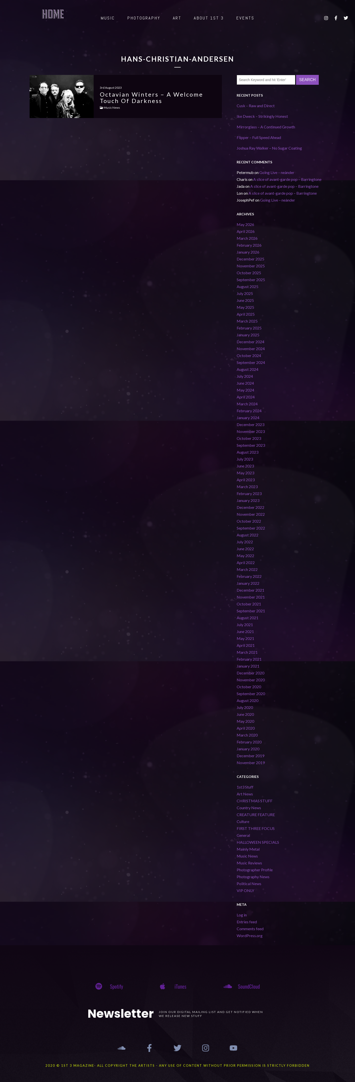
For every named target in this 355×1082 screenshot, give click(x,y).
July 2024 (245, 376)
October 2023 (249, 438)
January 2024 (248, 417)
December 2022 (250, 507)
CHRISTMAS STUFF (254, 800)
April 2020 (246, 728)
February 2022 (249, 576)
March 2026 (247, 238)
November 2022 (251, 514)
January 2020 (248, 748)
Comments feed (250, 928)
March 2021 (247, 652)
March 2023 (247, 486)
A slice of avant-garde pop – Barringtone (287, 179)
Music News (247, 856)
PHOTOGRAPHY (143, 18)
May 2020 (245, 721)
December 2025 (250, 259)
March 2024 (247, 403)
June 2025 (245, 300)
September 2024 (251, 362)
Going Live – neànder (276, 172)
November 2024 (251, 348)
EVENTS (245, 18)
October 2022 (249, 521)
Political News (249, 883)
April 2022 (246, 562)
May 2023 (245, 472)
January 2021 (248, 666)
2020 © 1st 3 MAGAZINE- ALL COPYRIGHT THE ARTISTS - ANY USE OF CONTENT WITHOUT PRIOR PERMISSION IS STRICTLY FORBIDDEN (177, 1065)
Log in (242, 914)
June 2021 (245, 631)
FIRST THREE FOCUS (256, 828)
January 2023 (248, 500)
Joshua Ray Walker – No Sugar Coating (269, 148)
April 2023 (246, 479)
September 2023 (251, 445)
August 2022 (247, 534)
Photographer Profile (255, 869)
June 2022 (245, 548)
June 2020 (245, 714)
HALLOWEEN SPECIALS (258, 842)
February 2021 (249, 659)
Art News (245, 793)
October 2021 (249, 603)
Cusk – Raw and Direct (256, 105)
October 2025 (249, 272)
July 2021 (245, 624)
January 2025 (248, 334)
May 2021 (245, 638)
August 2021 (247, 617)
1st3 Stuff (245, 787)
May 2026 (245, 224)
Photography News (253, 876)
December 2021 (250, 590)
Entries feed (247, 921)
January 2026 (248, 252)
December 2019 (250, 755)
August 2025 (247, 286)
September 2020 (251, 693)
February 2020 (249, 741)
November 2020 (251, 679)
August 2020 (247, 700)
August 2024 (247, 369)
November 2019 (251, 762)
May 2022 (245, 555)
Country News (249, 807)
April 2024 (246, 397)
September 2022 (251, 528)
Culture (243, 821)
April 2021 (246, 645)
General (243, 835)
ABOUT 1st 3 (209, 18)
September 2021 (251, 610)
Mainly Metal (248, 849)
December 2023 (250, 424)
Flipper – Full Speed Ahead (259, 137)
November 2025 (251, 265)
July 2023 (245, 459)
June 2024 (245, 383)
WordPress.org (250, 935)
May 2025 (245, 307)
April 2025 (246, 314)
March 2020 (247, 735)
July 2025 (245, 293)
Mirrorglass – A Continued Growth (266, 126)
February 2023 (249, 493)
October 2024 (249, 355)
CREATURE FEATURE (256, 814)
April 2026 (246, 231)
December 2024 (250, 341)
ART (177, 18)
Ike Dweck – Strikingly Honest (262, 116)
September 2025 (251, 279)
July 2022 (245, 541)
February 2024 (249, 410)
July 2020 (245, 707)
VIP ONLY (245, 890)
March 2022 (247, 569)
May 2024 (245, 390)
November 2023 (251, 431)
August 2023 (247, 452)
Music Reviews (249, 862)
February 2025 (249, 328)
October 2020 (249, 686)
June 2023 (245, 466)
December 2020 (250, 672)
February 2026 (249, 245)
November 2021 (251, 597)
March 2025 (247, 321)
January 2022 (248, 583)
